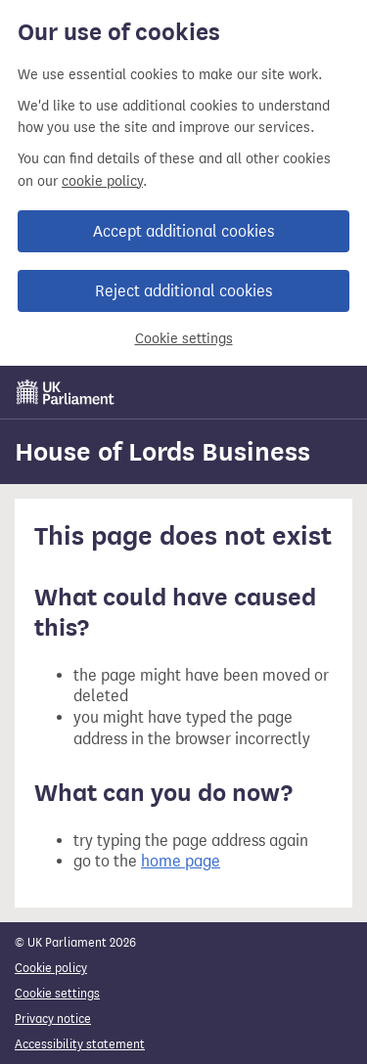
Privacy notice (53, 1018)
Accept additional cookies (183, 231)
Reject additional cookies (183, 291)
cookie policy (102, 181)
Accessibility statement (80, 1044)
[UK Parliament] (65, 392)
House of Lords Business (162, 451)
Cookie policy (51, 967)
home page (180, 861)
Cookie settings (184, 339)
